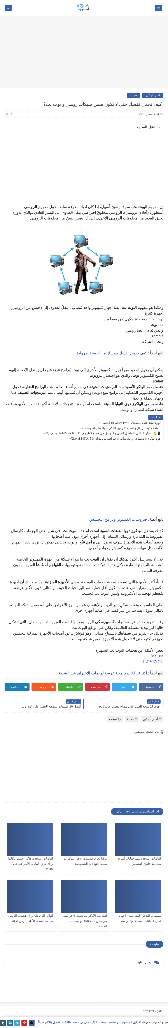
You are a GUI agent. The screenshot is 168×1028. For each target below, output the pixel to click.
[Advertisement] (84, 54)
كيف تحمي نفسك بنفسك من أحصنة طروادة (111, 353)
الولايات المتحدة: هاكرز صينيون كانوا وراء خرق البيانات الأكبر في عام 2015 (30, 864)
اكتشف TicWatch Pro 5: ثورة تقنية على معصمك (131, 423)
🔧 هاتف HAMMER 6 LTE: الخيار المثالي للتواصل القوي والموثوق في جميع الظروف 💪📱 (103, 433)
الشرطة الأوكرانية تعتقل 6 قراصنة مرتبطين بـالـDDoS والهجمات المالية (85, 921)
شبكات (115, 719)
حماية (133, 95)
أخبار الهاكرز (152, 95)
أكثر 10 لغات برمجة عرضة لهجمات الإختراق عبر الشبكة (102, 673)
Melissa (157, 656)
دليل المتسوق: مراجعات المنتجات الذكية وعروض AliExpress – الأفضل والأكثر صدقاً (88, 1022)
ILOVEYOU (153, 662)
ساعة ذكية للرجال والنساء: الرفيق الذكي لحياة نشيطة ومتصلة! (121, 428)
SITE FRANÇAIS (153, 1011)
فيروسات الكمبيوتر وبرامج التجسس (118, 519)
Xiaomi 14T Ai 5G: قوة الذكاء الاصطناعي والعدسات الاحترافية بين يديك (116, 438)
